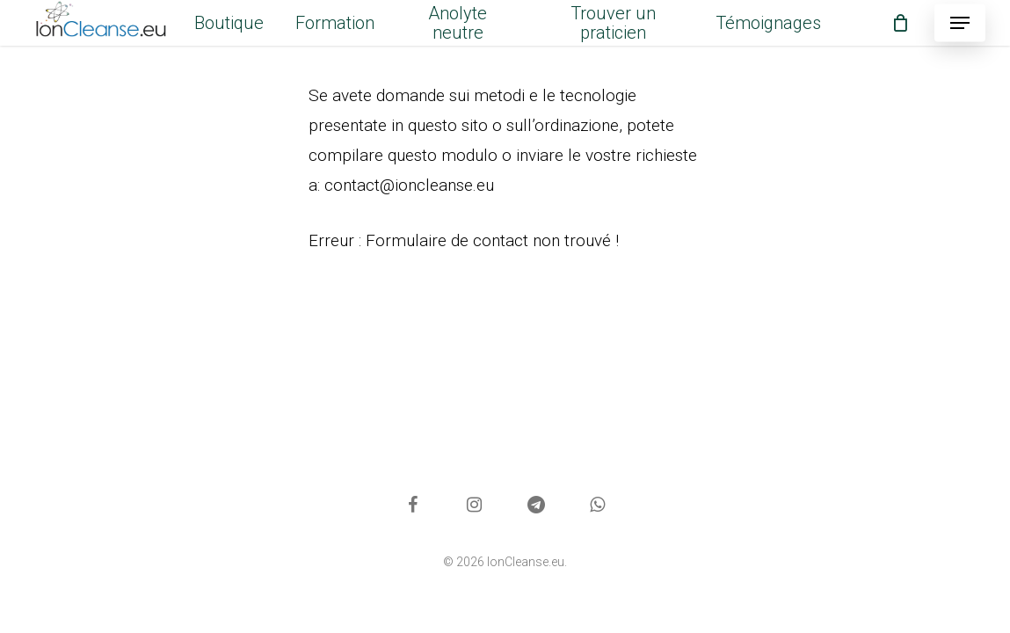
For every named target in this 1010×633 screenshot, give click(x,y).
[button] (959, 23)
